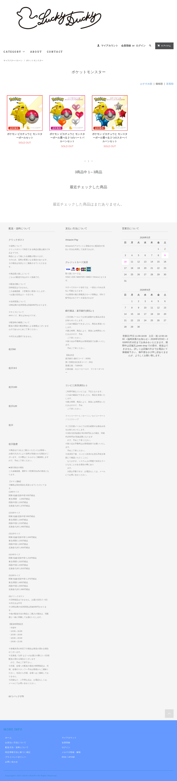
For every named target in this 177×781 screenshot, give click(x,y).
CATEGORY (14, 51)
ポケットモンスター (34, 60)
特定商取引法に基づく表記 (17, 752)
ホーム (8, 738)
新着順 (170, 83)
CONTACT (55, 51)
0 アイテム (164, 45)
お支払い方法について (15, 742)
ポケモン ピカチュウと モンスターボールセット (24, 136)
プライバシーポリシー (15, 757)
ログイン (141, 45)
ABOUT (36, 51)
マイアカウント (109, 45)
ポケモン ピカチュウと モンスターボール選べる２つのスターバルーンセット (109, 138)
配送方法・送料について (16, 747)
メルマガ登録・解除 (71, 752)
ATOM (71, 757)
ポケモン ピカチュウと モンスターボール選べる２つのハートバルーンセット (67, 138)
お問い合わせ (11, 762)
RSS (64, 757)
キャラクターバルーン (12, 60)
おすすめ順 (146, 83)
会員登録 (126, 45)
